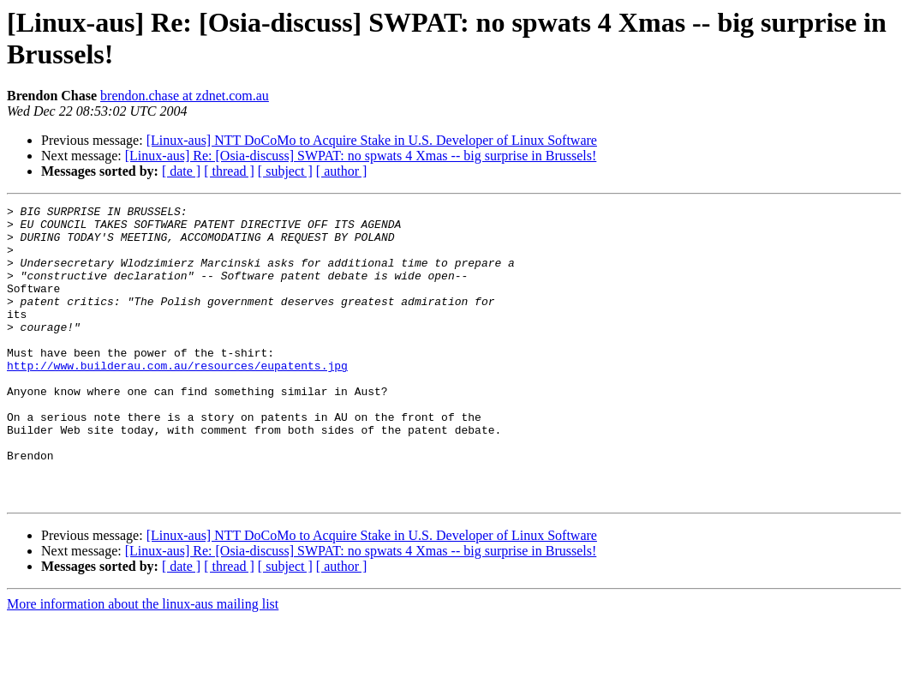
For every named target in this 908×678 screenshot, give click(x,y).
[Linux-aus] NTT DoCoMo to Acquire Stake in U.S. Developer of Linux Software (371, 140)
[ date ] (181, 171)
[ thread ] (229, 171)
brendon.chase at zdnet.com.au (184, 95)
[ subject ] (285, 171)
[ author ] (341, 171)
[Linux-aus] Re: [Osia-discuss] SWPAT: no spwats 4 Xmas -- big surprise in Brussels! (361, 155)
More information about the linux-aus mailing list (142, 663)
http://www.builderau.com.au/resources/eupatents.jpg (177, 398)
